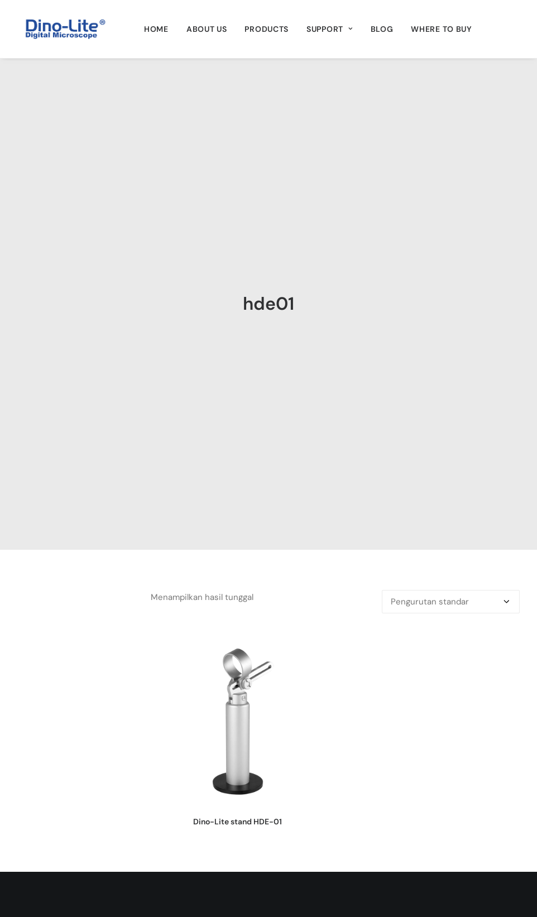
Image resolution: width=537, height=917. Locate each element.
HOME (156, 29)
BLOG (382, 29)
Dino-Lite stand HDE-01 (237, 641)
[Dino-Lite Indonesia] (65, 29)
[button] (238, 540)
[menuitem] (156, 29)
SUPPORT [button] (329, 29)
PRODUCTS (266, 29)
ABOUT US (206, 29)
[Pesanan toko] (451, 421)
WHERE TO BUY (441, 29)
